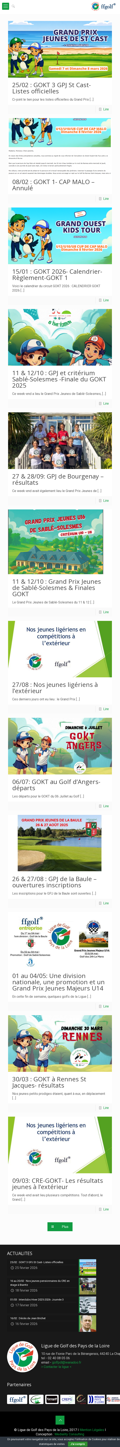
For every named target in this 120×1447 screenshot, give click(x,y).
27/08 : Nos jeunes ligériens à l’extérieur (55, 687)
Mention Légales (92, 1430)
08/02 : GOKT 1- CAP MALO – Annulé (53, 184)
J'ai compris (77, 1444)
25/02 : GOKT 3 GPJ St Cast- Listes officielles (51, 88)
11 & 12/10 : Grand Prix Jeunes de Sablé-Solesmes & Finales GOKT (56, 587)
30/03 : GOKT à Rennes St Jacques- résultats (49, 1082)
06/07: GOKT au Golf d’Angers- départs (56, 784)
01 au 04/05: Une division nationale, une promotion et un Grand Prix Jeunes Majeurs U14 (58, 981)
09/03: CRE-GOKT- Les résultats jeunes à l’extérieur (57, 1183)
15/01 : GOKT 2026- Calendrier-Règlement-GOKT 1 (57, 274)
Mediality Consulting (69, 1434)
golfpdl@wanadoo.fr (66, 1362)
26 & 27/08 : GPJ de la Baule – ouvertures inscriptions (54, 881)
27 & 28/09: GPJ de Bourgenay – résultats (58, 479)
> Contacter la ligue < (56, 1367)
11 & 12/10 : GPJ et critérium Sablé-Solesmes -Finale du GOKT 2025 (59, 379)
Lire (106, 109)
